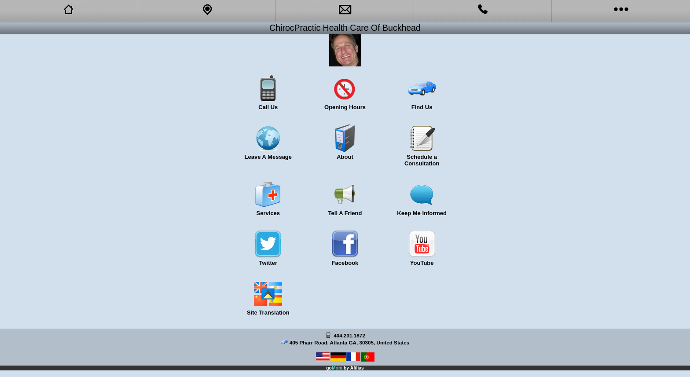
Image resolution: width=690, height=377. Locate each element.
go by (345, 368)
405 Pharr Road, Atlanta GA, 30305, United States (349, 342)
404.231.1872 (349, 335)
